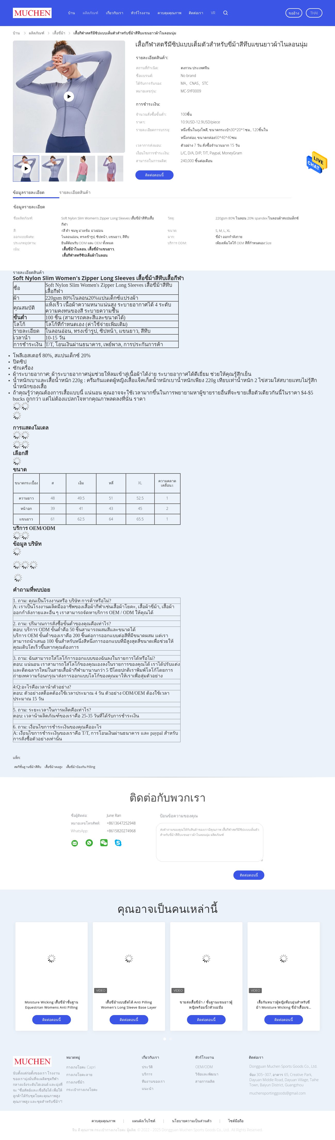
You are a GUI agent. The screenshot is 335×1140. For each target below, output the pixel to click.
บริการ (147, 1074)
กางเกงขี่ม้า (75, 1082)
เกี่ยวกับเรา (114, 12)
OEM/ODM (204, 1066)
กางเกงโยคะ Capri (80, 1067)
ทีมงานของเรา (153, 1081)
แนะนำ (147, 1088)
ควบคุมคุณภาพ (169, 12)
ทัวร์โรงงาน (140, 12)
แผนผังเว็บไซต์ (143, 1121)
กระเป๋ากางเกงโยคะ (82, 1089)
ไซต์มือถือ (235, 1121)
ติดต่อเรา (196, 12)
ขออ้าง (294, 13)
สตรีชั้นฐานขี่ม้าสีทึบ (27, 767)
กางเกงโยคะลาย (79, 1074)
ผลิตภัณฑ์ (90, 12)
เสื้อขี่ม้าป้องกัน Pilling (80, 767)
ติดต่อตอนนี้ (154, 174)
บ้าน (71, 12)
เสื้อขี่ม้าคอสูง (53, 767)
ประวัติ (147, 1066)
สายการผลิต (205, 1081)
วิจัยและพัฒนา (206, 1074)
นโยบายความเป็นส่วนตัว (191, 1121)
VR (213, 12)
